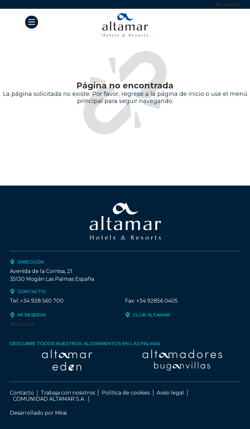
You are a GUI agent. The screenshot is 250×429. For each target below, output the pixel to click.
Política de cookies (126, 393)
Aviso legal (170, 393)
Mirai (61, 413)
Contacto (22, 393)
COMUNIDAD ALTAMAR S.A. (49, 399)
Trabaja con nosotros (68, 393)
